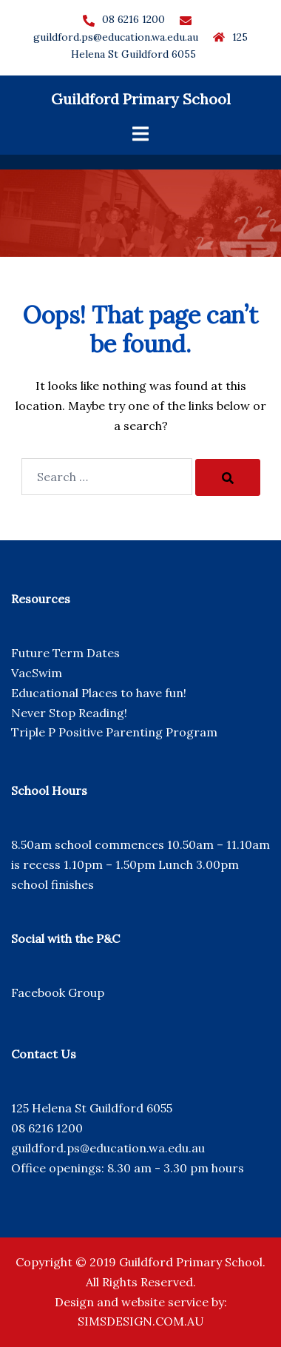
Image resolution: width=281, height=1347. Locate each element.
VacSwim (36, 672)
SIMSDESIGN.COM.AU (141, 1321)
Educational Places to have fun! (98, 692)
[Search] (227, 477)
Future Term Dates (65, 652)
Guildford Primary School (141, 99)
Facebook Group (57, 992)
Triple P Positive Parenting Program (114, 732)
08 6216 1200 (133, 19)
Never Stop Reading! (69, 712)
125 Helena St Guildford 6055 (91, 1108)
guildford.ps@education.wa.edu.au (115, 37)
